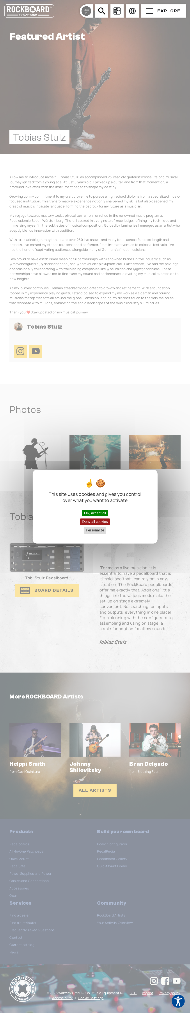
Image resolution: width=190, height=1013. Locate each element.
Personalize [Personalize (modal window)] (95, 530)
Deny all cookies (95, 522)
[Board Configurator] (117, 11)
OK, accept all (95, 513)
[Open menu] (163, 11)
